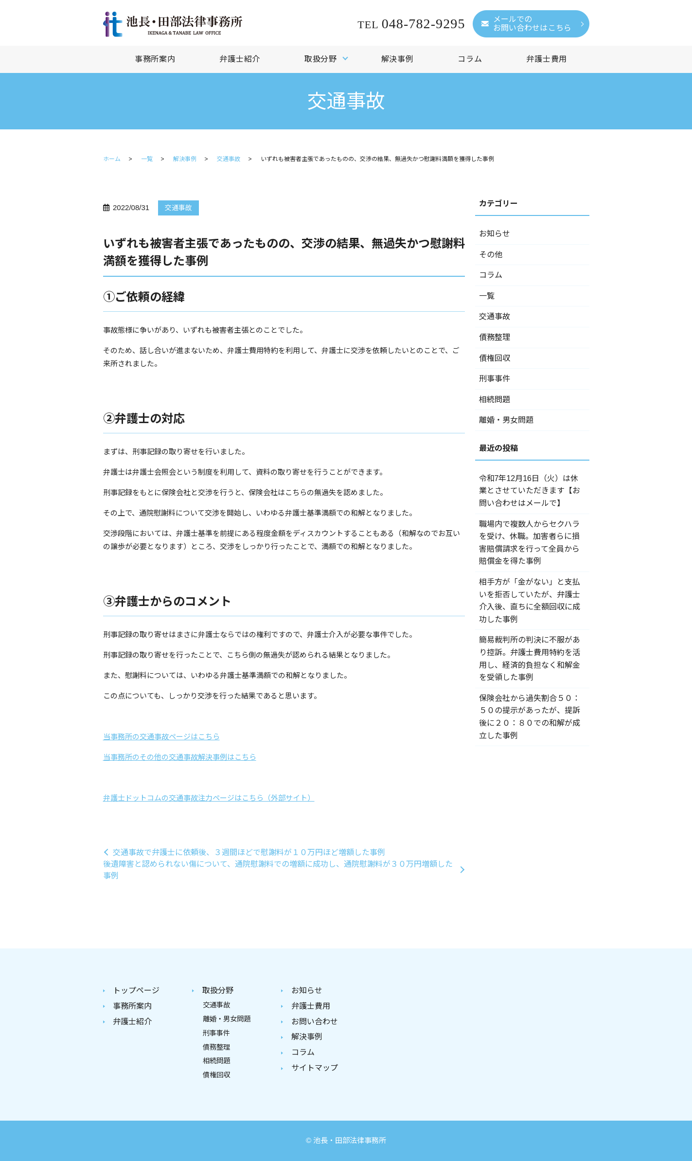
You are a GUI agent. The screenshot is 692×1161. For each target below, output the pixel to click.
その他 (490, 254)
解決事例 (397, 59)
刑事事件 (494, 379)
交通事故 (228, 159)
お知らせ (494, 234)
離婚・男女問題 (506, 420)
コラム (470, 59)
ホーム (112, 159)
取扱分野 (320, 59)
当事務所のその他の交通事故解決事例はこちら (179, 757)
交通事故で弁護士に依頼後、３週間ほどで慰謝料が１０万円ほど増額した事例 (249, 852)
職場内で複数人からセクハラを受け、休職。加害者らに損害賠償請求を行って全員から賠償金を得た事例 (529, 543)
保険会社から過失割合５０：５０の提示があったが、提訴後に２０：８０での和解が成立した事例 (529, 717)
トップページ (136, 990)
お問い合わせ (314, 1022)
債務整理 (494, 337)
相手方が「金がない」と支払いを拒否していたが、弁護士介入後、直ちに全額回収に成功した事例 (529, 601)
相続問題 (494, 399)
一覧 (147, 159)
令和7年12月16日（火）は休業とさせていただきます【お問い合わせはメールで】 (529, 490)
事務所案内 (155, 59)
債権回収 (494, 358)
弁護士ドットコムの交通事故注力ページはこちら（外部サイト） (209, 798)
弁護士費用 (546, 59)
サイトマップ (314, 1068)
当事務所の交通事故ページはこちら (161, 736)
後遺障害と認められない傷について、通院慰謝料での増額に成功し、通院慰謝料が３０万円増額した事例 (278, 870)
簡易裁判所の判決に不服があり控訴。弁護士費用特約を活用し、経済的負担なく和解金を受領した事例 (529, 658)
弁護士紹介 (239, 59)
